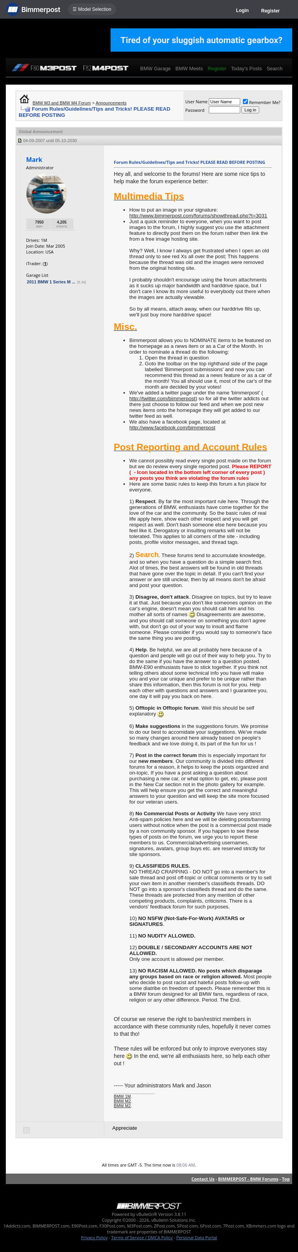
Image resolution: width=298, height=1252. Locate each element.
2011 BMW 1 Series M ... (51, 282)
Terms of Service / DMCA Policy (142, 1237)
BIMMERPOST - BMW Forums (248, 1179)
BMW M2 (122, 1101)
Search (274, 68)
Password (194, 110)
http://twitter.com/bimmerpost (162, 398)
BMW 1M (122, 1096)
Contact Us (203, 1179)
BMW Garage (155, 68)
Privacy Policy (94, 1237)
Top (285, 1179)
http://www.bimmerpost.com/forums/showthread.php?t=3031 (198, 216)
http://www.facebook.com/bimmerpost (172, 428)
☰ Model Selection (92, 9)
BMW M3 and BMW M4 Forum (62, 103)
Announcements (110, 103)
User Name (196, 101)
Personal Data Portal (196, 1237)
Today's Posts (246, 68)
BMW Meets (189, 68)
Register (270, 11)
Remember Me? (262, 102)
